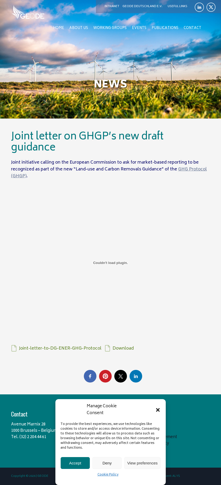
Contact (192, 28)
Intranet (112, 6)
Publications (165, 28)
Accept (75, 463)
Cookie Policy (108, 475)
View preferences (142, 463)
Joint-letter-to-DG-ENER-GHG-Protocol (60, 348)
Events (139, 28)
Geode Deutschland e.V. (142, 6)
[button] (158, 410)
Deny (107, 463)
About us (78, 28)
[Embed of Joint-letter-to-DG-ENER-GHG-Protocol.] (110, 263)
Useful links (177, 6)
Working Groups (110, 28)
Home (58, 28)
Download (123, 348)
